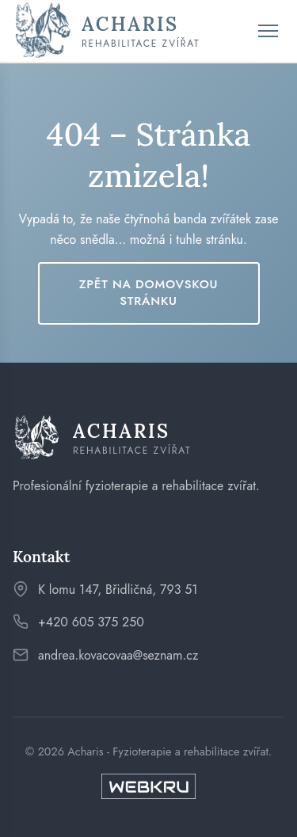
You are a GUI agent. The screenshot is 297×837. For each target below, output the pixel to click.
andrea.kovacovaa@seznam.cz (118, 655)
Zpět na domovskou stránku (149, 293)
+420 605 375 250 (91, 622)
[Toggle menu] (268, 31)
